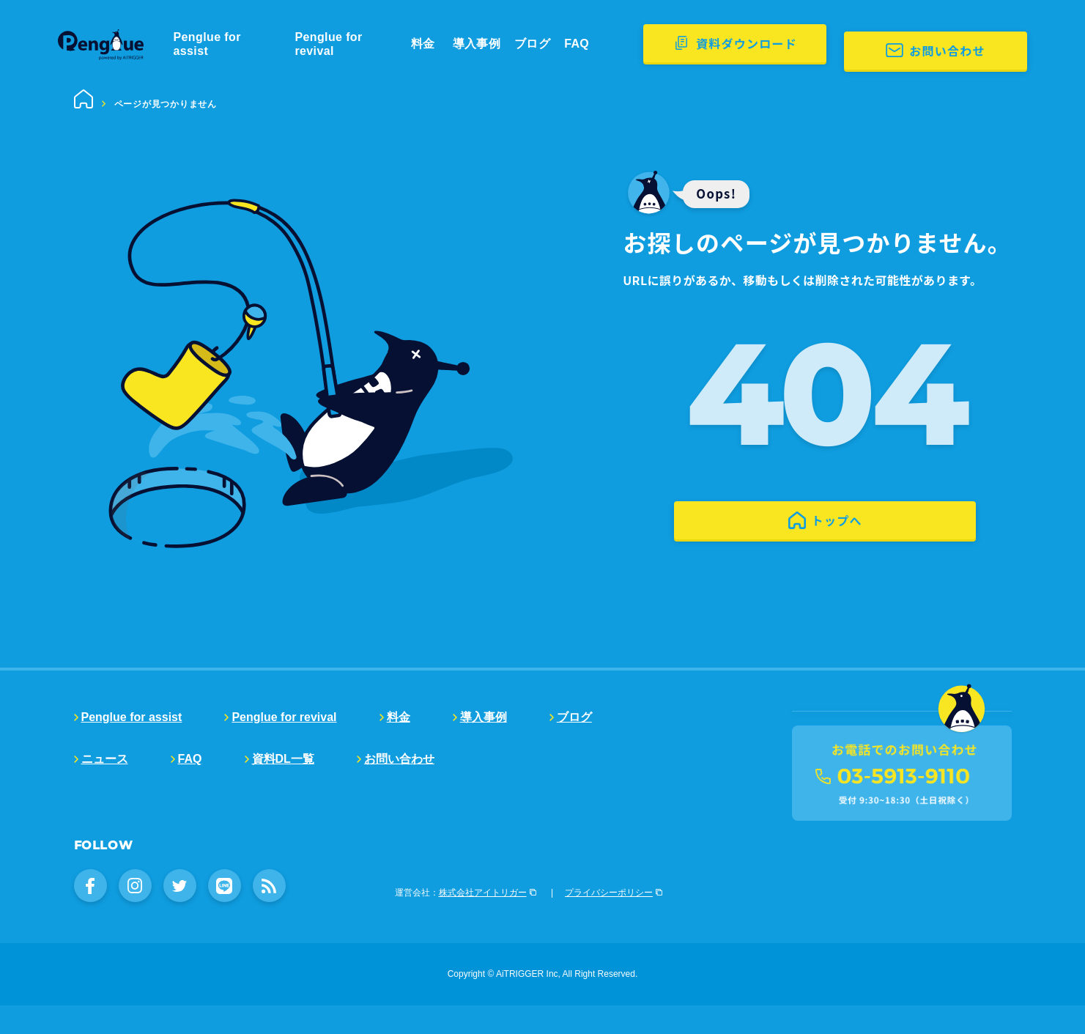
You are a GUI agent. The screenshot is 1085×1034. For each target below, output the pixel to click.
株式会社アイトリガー (483, 921)
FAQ (598, 43)
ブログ (555, 43)
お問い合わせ (995, 43)
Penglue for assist (240, 43)
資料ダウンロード (815, 43)
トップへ (836, 543)
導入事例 (500, 43)
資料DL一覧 (283, 759)
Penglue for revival (368, 43)
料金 (451, 43)
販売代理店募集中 (850, 765)
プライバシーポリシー (609, 921)
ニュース (104, 759)
